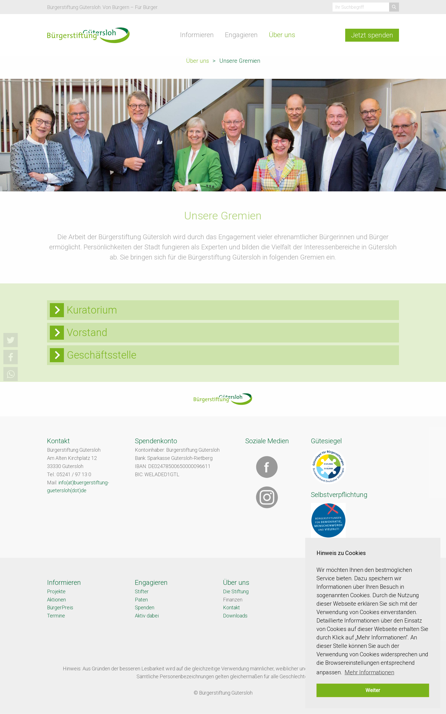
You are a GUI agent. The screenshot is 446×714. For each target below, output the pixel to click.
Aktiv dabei (147, 616)
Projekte (56, 591)
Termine (56, 616)
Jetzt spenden (372, 35)
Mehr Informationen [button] (369, 672)
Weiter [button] (372, 690)
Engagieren (241, 35)
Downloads (235, 616)
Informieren (197, 35)
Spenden (144, 607)
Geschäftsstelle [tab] (101, 355)
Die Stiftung (236, 591)
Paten (141, 600)
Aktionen (56, 600)
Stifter (142, 591)
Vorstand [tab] (87, 333)
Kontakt (231, 607)
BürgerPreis (60, 607)
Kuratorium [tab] (92, 310)
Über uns (282, 35)
